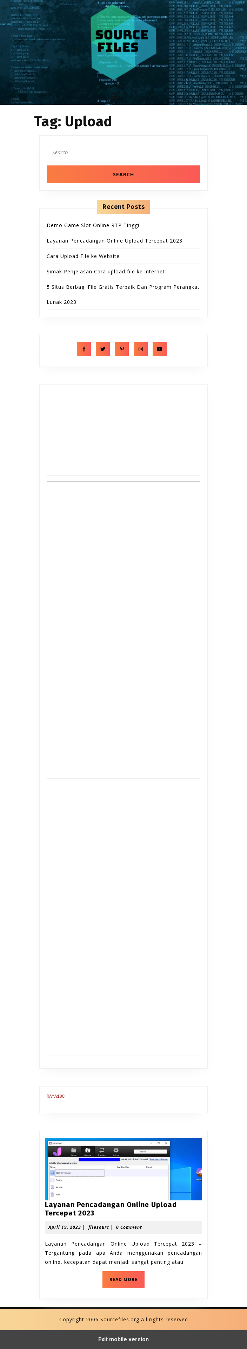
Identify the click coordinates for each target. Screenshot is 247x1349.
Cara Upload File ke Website (83, 256)
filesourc (98, 1227)
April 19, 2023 (64, 1227)
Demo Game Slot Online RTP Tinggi (93, 225)
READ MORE (127, 1281)
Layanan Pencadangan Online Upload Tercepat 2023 (114, 240)
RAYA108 (56, 1096)
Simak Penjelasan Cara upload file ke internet (106, 271)
